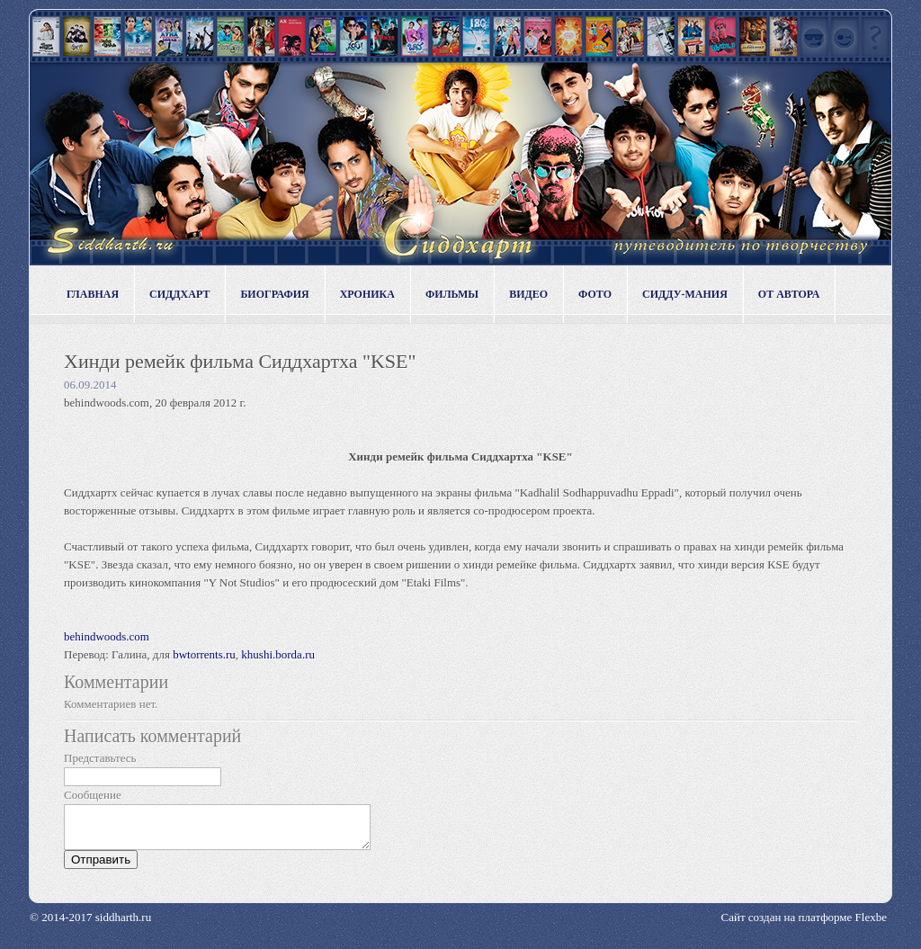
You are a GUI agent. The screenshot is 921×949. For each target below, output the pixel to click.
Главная (93, 294)
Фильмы (451, 294)
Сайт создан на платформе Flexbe (804, 925)
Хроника (367, 294)
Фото (595, 294)
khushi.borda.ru (278, 654)
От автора (789, 294)
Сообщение (92, 794)
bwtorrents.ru (204, 654)
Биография (274, 294)
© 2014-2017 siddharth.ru (90, 925)
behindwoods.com (108, 636)
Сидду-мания (685, 294)
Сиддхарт (179, 294)
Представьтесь (100, 758)
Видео (528, 294)
